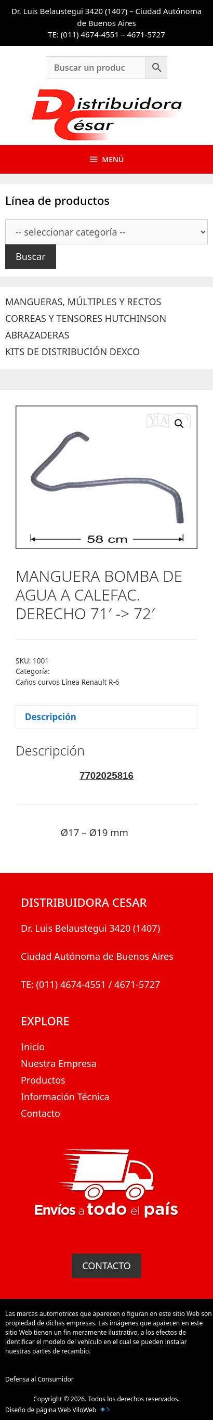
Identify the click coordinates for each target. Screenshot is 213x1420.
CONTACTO (106, 1265)
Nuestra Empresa (59, 1063)
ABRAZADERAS (37, 335)
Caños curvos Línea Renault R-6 (67, 682)
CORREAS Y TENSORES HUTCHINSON (85, 318)
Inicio (33, 1046)
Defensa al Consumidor (39, 1379)
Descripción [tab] (50, 717)
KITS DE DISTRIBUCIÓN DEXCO (72, 351)
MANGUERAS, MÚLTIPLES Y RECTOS (83, 301)
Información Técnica (65, 1096)
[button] (179, 423)
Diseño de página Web (38, 1409)
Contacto (40, 1113)
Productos (43, 1080)
